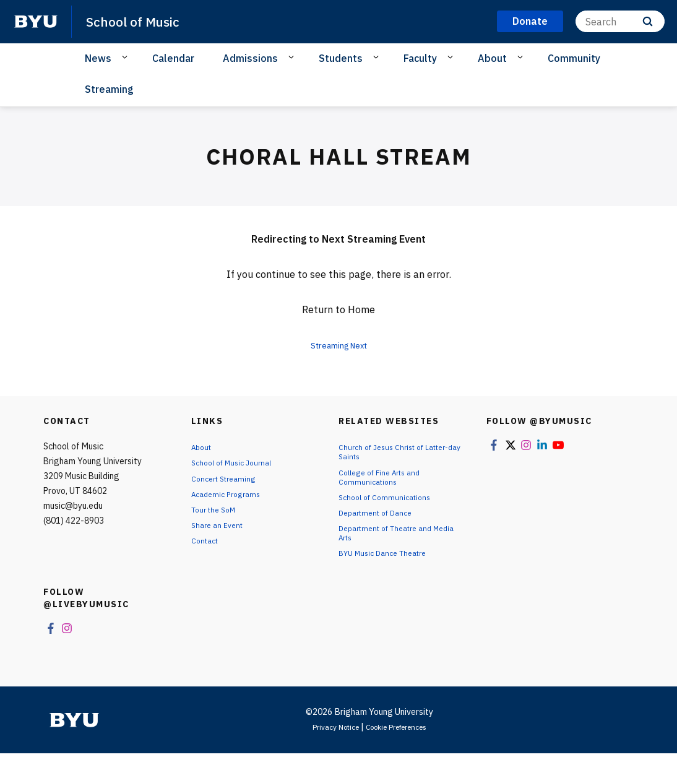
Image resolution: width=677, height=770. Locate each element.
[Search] (620, 21)
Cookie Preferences (401, 743)
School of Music (140, 21)
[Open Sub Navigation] (126, 57)
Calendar (173, 58)
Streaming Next (338, 345)
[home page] (36, 21)
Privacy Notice (328, 743)
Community (574, 58)
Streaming (109, 89)
